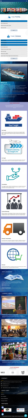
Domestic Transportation (6, 238)
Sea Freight (4, 130)
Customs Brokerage (5, 211)
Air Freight (4, 158)
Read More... (2, 98)
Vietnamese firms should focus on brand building (10, 314)
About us (2, 394)
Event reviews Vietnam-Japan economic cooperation (10, 337)
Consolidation (4, 184)
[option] (7, 410)
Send (14, 30)
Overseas (3, 264)
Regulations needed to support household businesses (11, 360)
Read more (24, 363)
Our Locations (3, 396)
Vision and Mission (4, 398)
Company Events (4, 400)
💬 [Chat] (25, 415)
